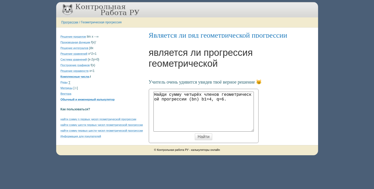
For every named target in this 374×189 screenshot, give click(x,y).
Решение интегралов (74, 48)
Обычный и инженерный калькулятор (88, 99)
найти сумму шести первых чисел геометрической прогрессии (102, 124)
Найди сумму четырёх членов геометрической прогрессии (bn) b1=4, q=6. (203, 112)
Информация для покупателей (81, 136)
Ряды (64, 82)
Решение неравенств (75, 70)
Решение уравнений (74, 53)
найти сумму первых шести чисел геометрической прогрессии (102, 130)
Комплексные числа (75, 76)
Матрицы (67, 88)
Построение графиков (75, 65)
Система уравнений (74, 59)
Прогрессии (69, 22)
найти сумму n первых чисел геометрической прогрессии (98, 119)
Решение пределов (73, 36)
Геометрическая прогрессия (101, 22)
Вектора (66, 93)
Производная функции (75, 42)
